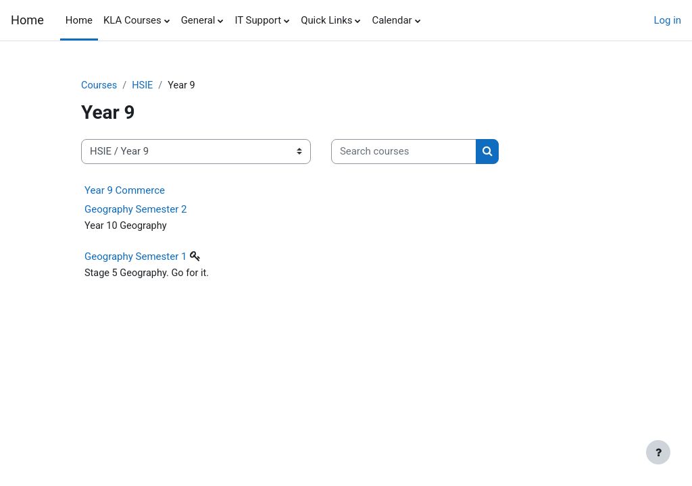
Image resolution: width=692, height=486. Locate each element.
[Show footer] (658, 452)
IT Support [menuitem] (257, 20)
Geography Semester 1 (135, 258)
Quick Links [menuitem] (326, 20)
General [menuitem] (198, 20)
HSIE (144, 86)
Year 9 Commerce (124, 190)
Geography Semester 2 (135, 209)
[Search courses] (403, 152)
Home (27, 20)
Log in (667, 20)
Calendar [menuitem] (392, 20)
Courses (99, 86)
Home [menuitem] (79, 20)
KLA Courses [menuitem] (132, 20)
